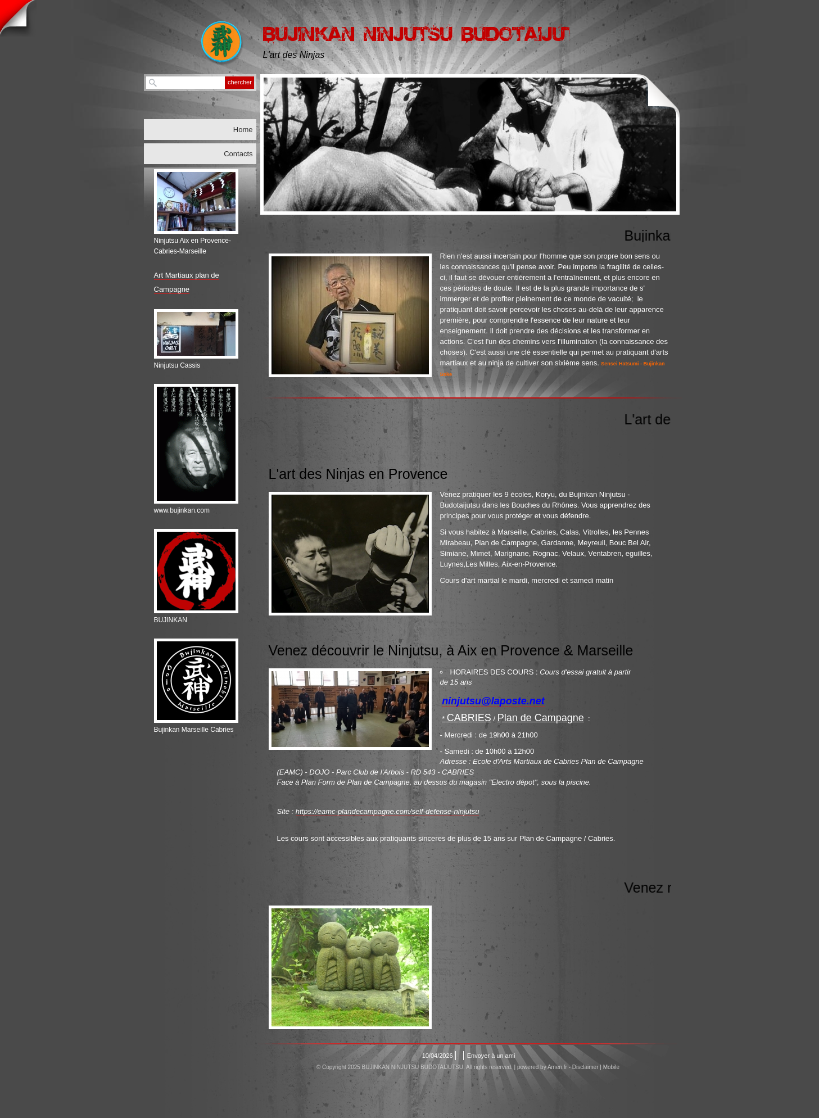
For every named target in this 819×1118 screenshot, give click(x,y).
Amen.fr (557, 1067)
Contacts (238, 154)
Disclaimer (585, 1067)
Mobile (611, 1067)
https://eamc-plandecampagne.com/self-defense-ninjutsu (387, 811)
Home (243, 129)
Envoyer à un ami (491, 1055)
